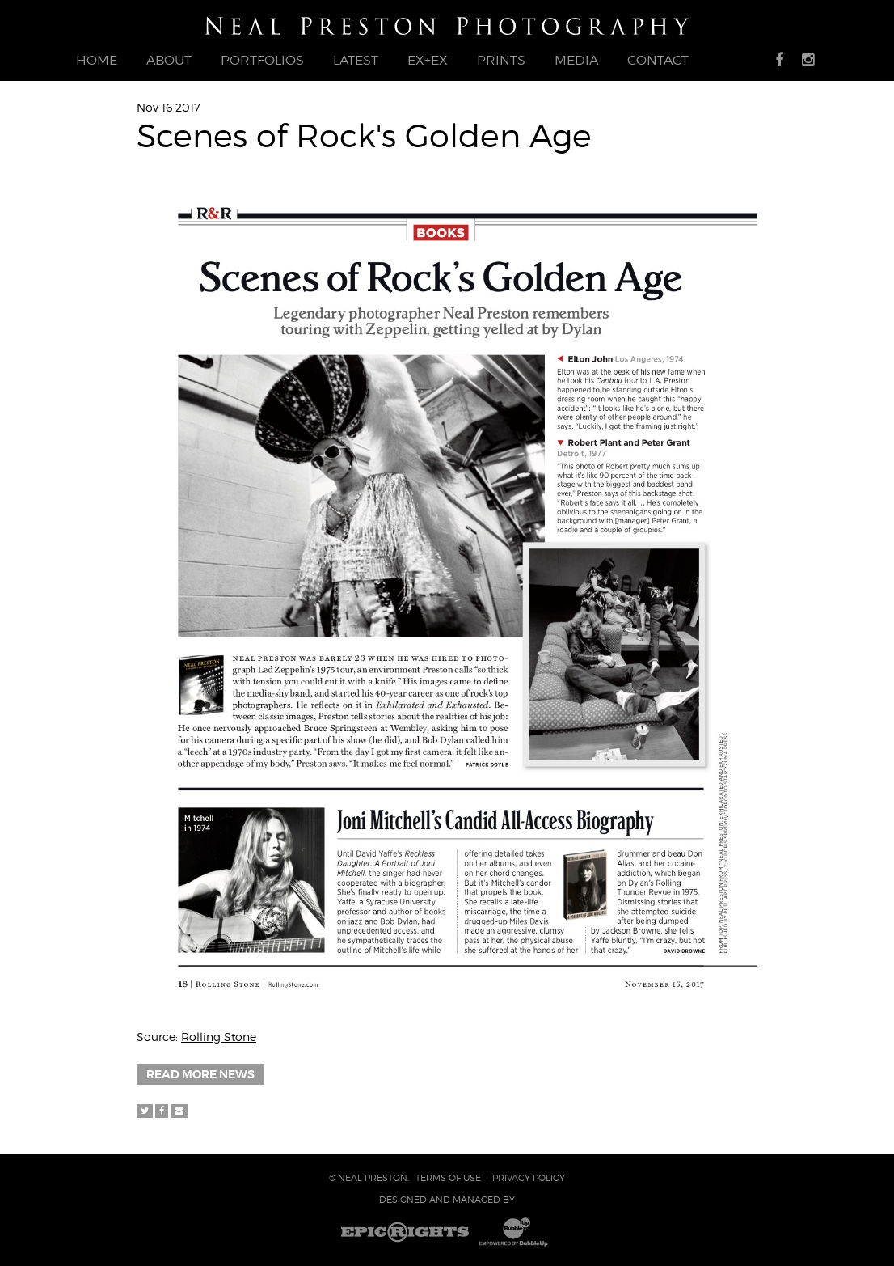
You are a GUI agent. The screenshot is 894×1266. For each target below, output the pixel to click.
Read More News (200, 1074)
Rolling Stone (218, 1037)
